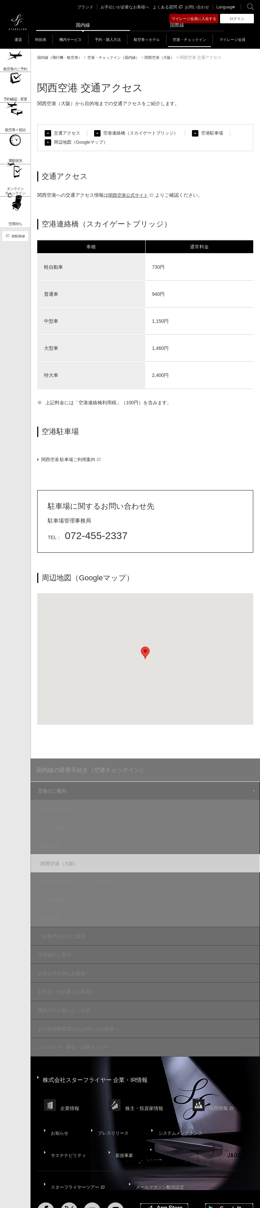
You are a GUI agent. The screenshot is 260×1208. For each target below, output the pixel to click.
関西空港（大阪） (64, 860)
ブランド (92, 7)
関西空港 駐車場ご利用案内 (73, 461)
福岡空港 (54, 843)
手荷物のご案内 (53, 943)
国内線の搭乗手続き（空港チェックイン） (94, 772)
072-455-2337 (97, 537)
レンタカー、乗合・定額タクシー (72, 1028)
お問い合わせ (197, 7)
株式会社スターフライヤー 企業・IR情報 (98, 1057)
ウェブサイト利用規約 (164, 1185)
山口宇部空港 (59, 893)
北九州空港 (57, 826)
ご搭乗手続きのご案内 (60, 926)
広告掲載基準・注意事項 (96, 1189)
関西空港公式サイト (132, 195)
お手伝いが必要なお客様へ (129, 7)
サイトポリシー (80, 1185)
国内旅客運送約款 (53, 1189)
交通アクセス (68, 133)
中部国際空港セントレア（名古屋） (83, 876)
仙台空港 (54, 909)
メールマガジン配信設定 (160, 1140)
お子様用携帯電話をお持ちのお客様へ (77, 1011)
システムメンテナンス (176, 1098)
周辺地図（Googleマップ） (83, 142)
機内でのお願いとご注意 (63, 994)
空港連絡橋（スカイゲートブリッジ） (145, 133)
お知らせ (58, 1098)
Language (223, 7)
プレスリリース (110, 1098)
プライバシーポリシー (119, 1185)
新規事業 (122, 1114)
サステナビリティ (68, 1114)
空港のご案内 (51, 793)
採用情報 (224, 1079)
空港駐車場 (221, 133)
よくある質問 (168, 7)
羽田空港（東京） (64, 810)
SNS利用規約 (201, 1185)
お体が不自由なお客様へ (63, 960)
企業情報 (71, 1079)
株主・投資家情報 (146, 1079)
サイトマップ (49, 1185)
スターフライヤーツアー (78, 1140)
